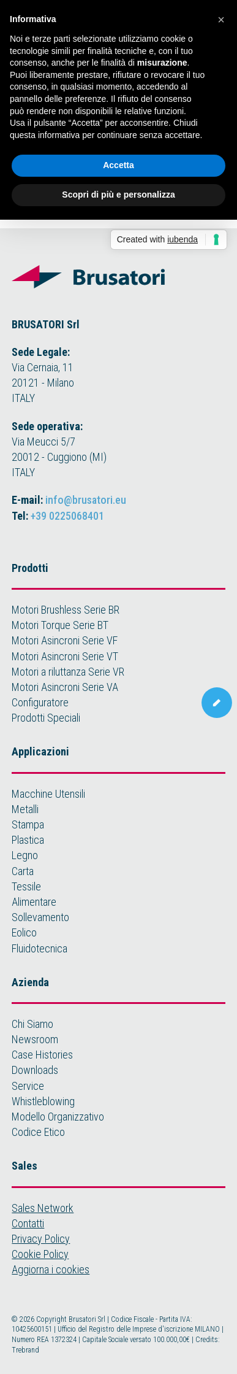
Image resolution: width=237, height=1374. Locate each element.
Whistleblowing (43, 1101)
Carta (23, 871)
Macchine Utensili (48, 793)
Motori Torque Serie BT (60, 625)
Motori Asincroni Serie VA (65, 687)
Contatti (28, 1223)
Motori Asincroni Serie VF (65, 640)
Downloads (35, 1069)
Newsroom (35, 1039)
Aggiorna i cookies (50, 1269)
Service (28, 1085)
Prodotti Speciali (46, 717)
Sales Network (42, 1208)
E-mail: (69, 499)
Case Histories (42, 1054)
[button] (221, 19)
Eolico (24, 932)
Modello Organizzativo (58, 1116)
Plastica (28, 839)
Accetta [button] (118, 165)
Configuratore (40, 702)
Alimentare (34, 901)
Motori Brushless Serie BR (65, 609)
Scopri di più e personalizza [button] (118, 194)
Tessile (26, 886)
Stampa (28, 824)
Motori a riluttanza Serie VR (68, 671)
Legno (25, 855)
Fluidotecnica (39, 948)
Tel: (58, 515)
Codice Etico (38, 1131)
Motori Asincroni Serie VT (65, 656)
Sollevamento (40, 917)
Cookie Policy (40, 1254)
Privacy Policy (41, 1238)
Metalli (25, 809)
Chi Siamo (32, 1023)
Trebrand (25, 1350)
